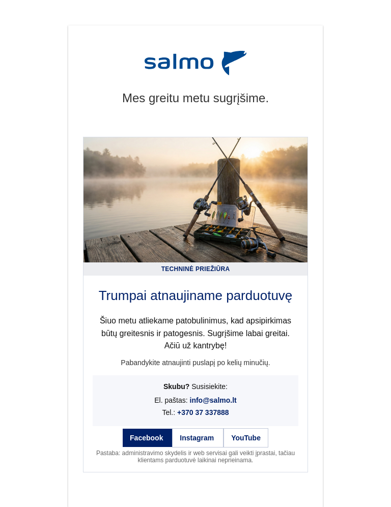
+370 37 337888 (203, 412)
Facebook (147, 438)
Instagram (198, 438)
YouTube (246, 438)
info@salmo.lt (213, 400)
